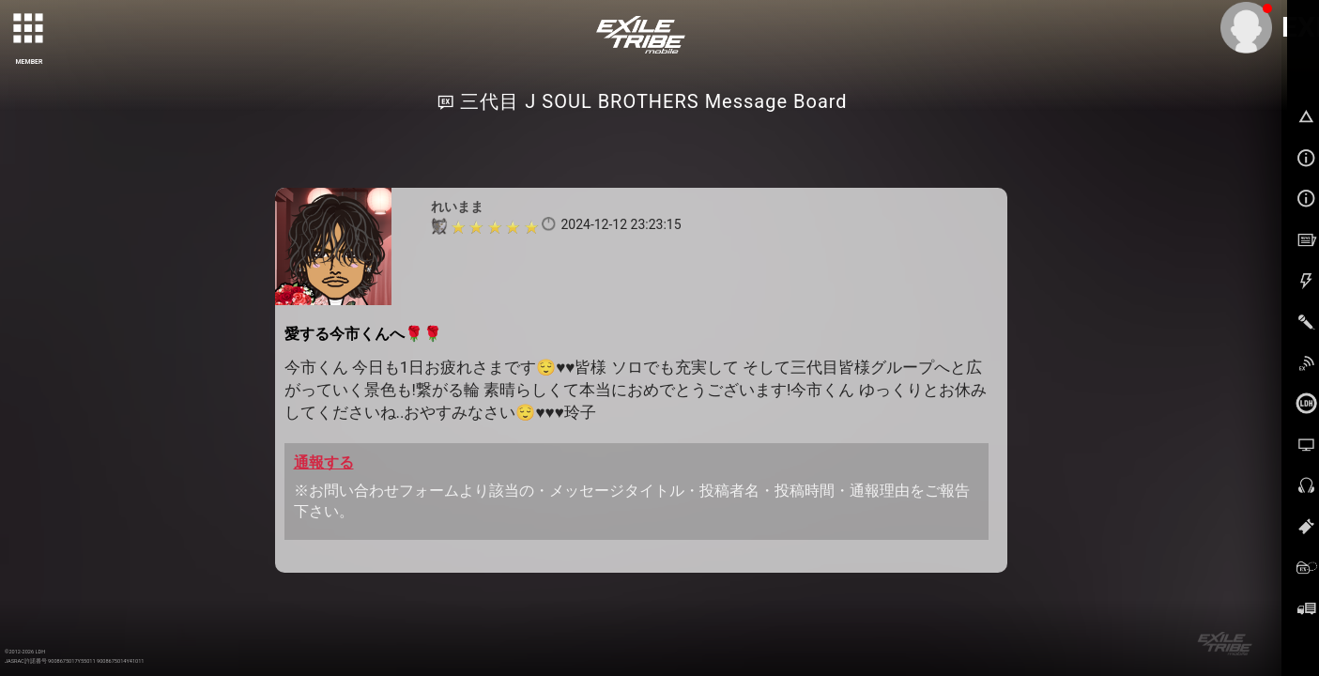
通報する (324, 462)
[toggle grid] (29, 29)
